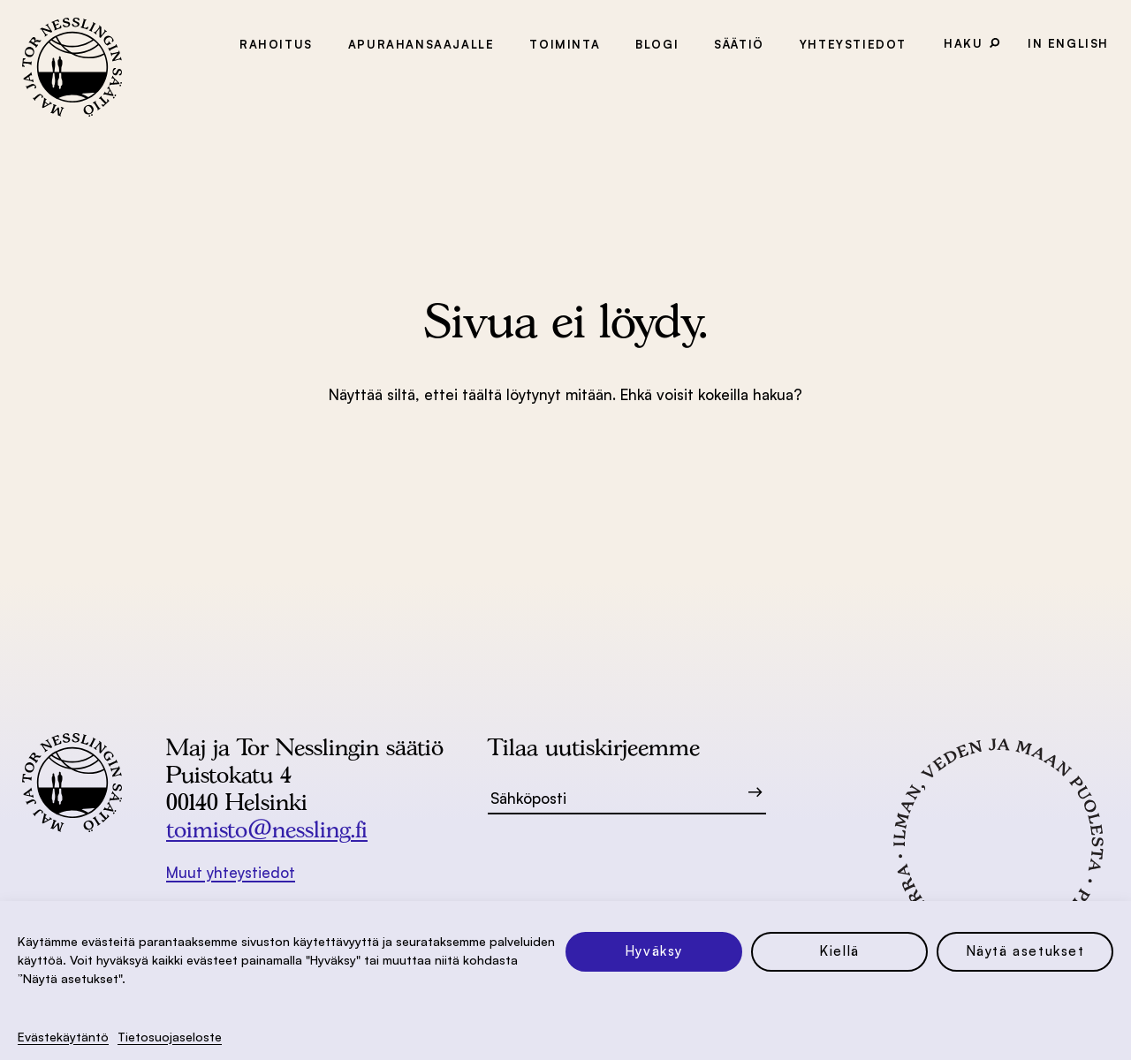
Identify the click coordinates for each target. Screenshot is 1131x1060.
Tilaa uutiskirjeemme (594, 747)
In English (1068, 43)
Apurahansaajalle (421, 44)
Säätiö (739, 44)
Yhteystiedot (853, 44)
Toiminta (564, 44)
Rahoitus (276, 44)
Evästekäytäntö (63, 1036)
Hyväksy (654, 951)
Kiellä (839, 951)
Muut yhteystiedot (230, 872)
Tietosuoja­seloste (170, 1036)
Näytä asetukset (1025, 951)
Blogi (657, 44)
